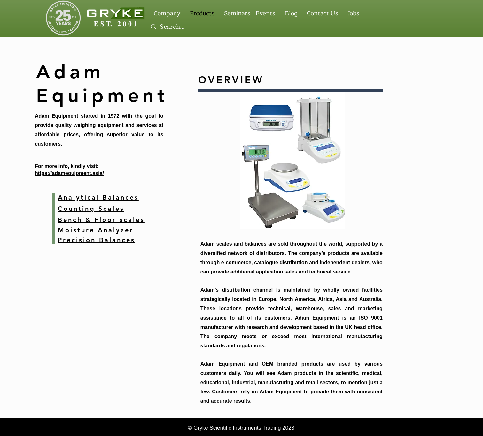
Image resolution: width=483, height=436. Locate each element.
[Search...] (256, 27)
